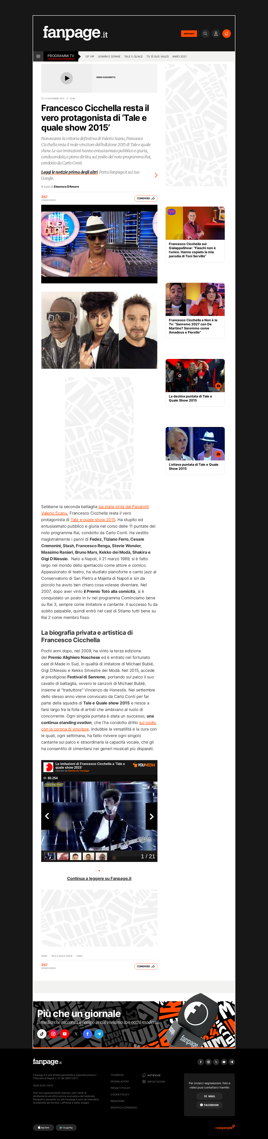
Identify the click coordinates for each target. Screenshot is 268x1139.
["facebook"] (87, 1034)
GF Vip (90, 56)
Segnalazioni (120, 1081)
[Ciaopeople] (225, 1128)
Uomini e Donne (109, 56)
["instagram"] (53, 1034)
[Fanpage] (47, 1062)
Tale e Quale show (61, 956)
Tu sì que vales (157, 56)
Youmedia (117, 1074)
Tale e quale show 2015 (93, 519)
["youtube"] (64, 1034)
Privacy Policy (121, 1087)
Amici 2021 (179, 56)
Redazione (117, 1101)
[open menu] (38, 56)
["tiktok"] (42, 1034)
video (79, 956)
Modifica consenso (124, 1107)
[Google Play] (66, 1127)
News (44, 956)
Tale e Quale (133, 56)
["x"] (76, 1034)
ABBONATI (189, 33)
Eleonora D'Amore (66, 186)
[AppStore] (43, 1127)
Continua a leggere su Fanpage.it (99, 878)
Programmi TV (61, 56)
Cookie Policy (120, 1094)
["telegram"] (99, 1034)
